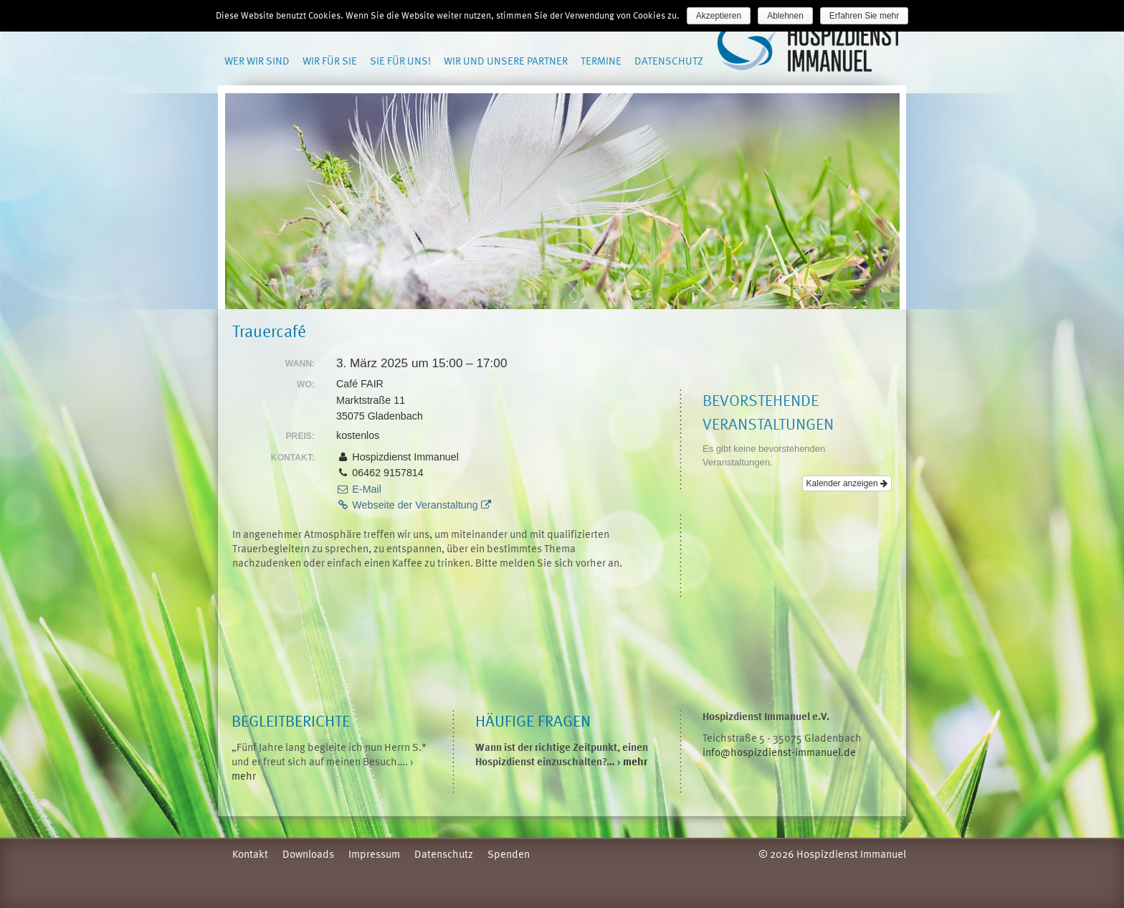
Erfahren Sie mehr (864, 16)
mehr (632, 761)
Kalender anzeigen (846, 483)
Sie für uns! (400, 60)
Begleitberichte (291, 720)
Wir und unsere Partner (506, 60)
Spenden (508, 853)
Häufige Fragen (533, 720)
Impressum (374, 853)
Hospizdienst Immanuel (810, 47)
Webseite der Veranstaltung (413, 505)
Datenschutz (668, 60)
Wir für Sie (330, 60)
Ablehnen (785, 16)
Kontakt (250, 853)
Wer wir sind (257, 60)
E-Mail (358, 489)
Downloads (308, 853)
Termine (601, 60)
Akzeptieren (718, 16)
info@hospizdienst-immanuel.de (779, 752)
